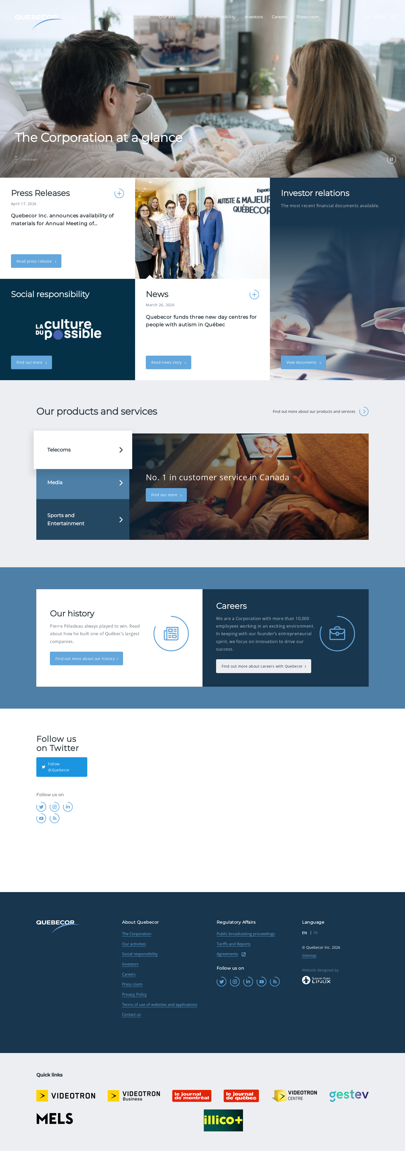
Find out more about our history (85, 658)
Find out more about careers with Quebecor (262, 666)
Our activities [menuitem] (172, 17)
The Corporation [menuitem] (134, 17)
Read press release (34, 261)
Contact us (131, 1014)
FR (367, 16)
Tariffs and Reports (234, 943)
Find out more (30, 362)
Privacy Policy (134, 994)
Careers (129, 974)
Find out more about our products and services (321, 411)
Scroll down (26, 159)
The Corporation (136, 933)
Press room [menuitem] (307, 17)
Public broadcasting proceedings (246, 933)
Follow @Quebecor (56, 766)
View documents (302, 362)
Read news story (167, 362)
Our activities (134, 943)
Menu (384, 17)
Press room (132, 984)
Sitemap (309, 955)
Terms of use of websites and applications (159, 1004)
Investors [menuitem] (254, 17)
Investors (130, 964)
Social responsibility (140, 953)
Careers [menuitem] (279, 17)
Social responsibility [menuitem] (215, 17)
